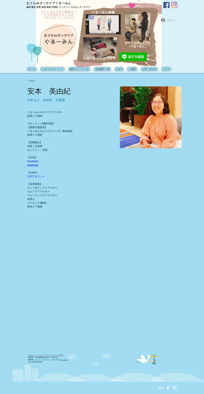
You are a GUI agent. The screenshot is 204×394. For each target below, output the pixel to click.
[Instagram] (174, 5)
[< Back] (33, 81)
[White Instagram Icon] (174, 387)
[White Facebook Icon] (167, 387)
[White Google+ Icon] (161, 387)
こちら (65, 360)
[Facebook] (166, 5)
